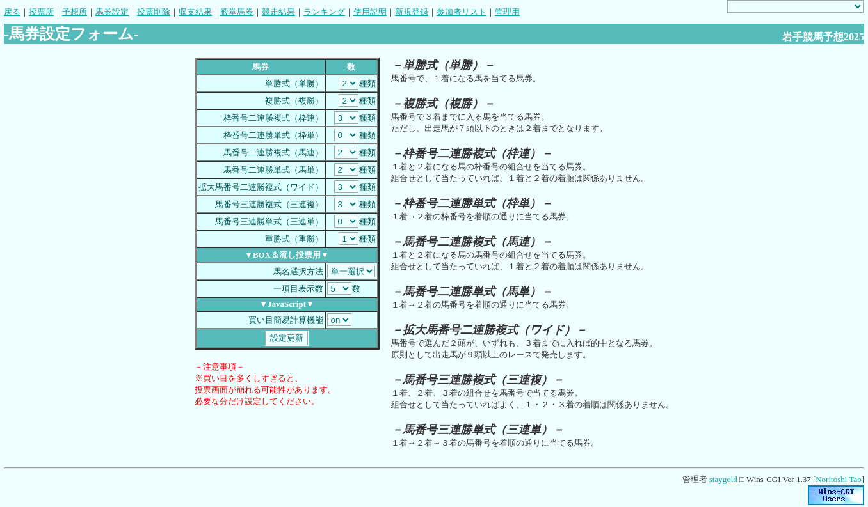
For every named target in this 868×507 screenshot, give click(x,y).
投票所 (41, 12)
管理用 (507, 12)
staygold (723, 479)
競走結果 (278, 12)
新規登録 (411, 12)
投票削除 (153, 12)
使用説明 (370, 12)
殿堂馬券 (236, 12)
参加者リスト (461, 12)
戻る (12, 12)
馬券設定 (112, 12)
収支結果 (195, 12)
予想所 (74, 12)
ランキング (324, 12)
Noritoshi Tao (838, 479)
